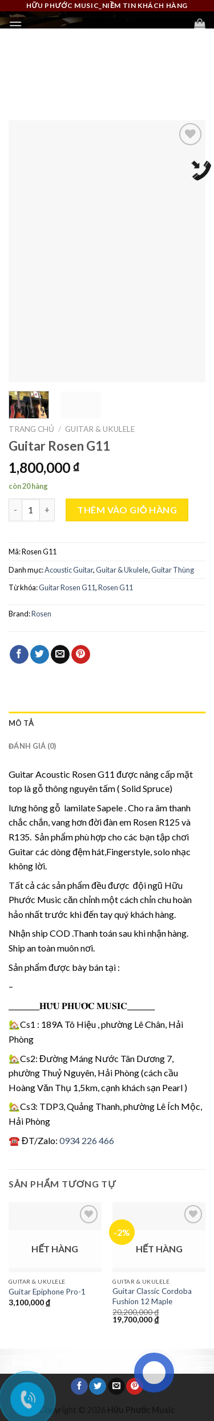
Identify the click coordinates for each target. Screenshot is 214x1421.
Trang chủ (31, 429)
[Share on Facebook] (19, 654)
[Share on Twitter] (39, 654)
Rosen (41, 613)
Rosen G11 (115, 587)
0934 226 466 (86, 1140)
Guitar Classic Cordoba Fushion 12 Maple (152, 1296)
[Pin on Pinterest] (80, 654)
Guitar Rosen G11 (67, 587)
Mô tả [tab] (21, 723)
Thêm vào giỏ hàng (127, 509)
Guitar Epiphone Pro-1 (47, 1291)
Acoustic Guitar (69, 569)
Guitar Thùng (172, 569)
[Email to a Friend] (60, 654)
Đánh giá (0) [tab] (32, 745)
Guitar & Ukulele (100, 429)
